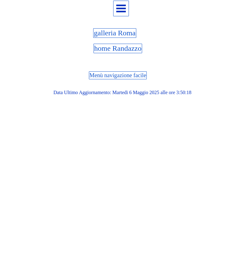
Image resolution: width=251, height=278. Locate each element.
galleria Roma (114, 33)
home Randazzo (117, 48)
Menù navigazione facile (118, 75)
